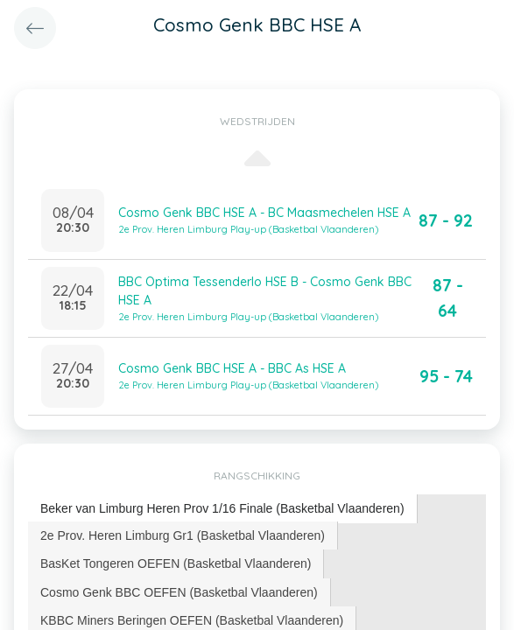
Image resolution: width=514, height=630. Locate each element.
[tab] (223, 508)
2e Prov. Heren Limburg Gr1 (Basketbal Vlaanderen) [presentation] (182, 535)
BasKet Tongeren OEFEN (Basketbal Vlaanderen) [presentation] (175, 563)
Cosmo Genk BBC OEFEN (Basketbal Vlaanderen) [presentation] (179, 592)
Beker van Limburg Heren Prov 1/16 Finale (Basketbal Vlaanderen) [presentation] (222, 508)
